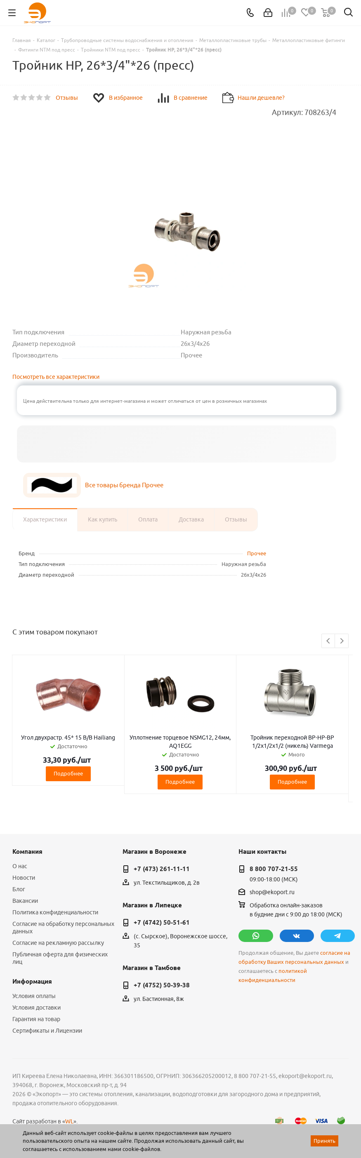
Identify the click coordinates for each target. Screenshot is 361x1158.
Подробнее (68, 773)
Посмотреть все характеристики (55, 376)
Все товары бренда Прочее (124, 485)
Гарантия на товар (36, 1019)
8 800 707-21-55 (274, 869)
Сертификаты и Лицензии (47, 1030)
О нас (19, 866)
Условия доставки (36, 1007)
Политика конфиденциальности (55, 912)
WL (69, 1121)
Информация (32, 981)
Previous (328, 641)
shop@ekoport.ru (272, 892)
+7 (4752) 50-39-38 (162, 985)
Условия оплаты (34, 996)
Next (342, 641)
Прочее (256, 553)
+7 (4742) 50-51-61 (162, 922)
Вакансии (25, 900)
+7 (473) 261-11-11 (162, 869)
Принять (324, 1140)
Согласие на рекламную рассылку (58, 943)
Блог (18, 889)
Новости (23, 877)
